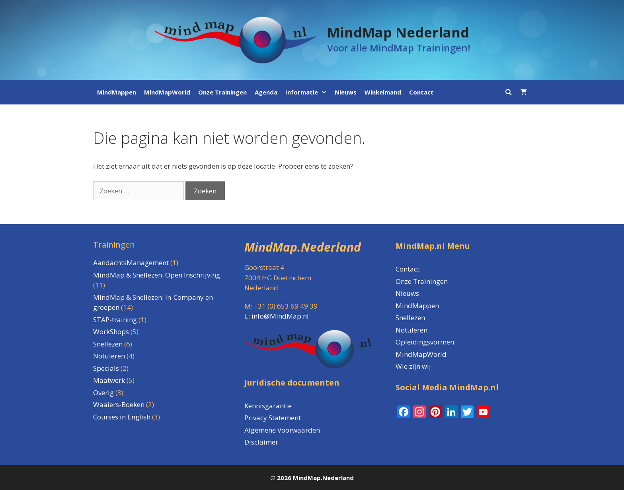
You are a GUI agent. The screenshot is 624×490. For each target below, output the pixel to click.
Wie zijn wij (413, 366)
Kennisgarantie (268, 405)
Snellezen (410, 317)
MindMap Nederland (398, 32)
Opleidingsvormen (425, 341)
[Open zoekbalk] (508, 92)
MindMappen (116, 92)
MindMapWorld (167, 92)
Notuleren (411, 330)
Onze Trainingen (222, 92)
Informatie (308, 92)
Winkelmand (383, 92)
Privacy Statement (272, 417)
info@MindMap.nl (280, 316)
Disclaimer (261, 442)
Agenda (266, 92)
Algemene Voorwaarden (282, 430)
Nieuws (346, 92)
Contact (421, 92)
